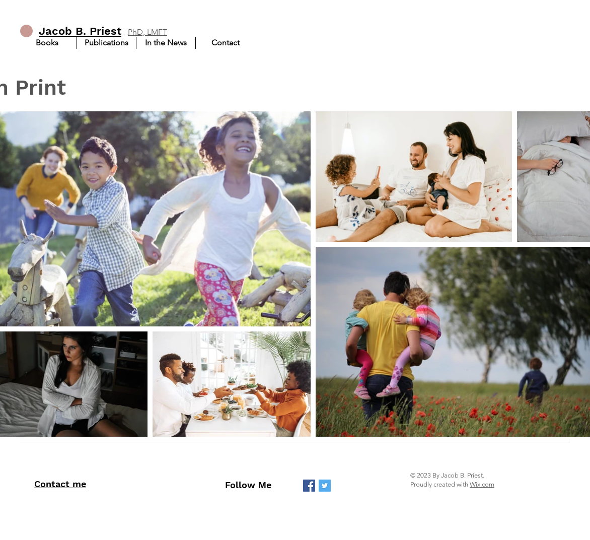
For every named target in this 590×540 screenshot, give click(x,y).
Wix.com (482, 484)
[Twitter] (325, 486)
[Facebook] (309, 486)
